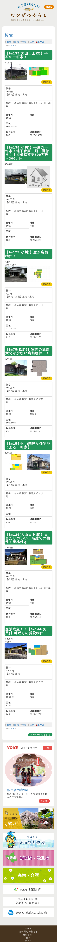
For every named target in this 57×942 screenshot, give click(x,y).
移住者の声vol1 (18, 790)
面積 (15, 42)
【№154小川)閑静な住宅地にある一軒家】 (27, 445)
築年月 (40, 42)
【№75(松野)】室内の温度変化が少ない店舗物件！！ (27, 351)
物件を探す (29, 934)
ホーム (28, 928)
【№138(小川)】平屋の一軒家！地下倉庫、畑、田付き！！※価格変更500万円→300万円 (27, 152)
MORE (44, 801)
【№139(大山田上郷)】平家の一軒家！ (26, 55)
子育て (28, 940)
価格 (8, 42)
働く (28, 937)
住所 (31, 42)
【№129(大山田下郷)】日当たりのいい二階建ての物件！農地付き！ (27, 538)
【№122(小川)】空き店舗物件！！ (26, 254)
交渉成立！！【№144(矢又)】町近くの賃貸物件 (26, 631)
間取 (23, 42)
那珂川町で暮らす (28, 931)
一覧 (47, 748)
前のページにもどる (40, 735)
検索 (9, 35)
